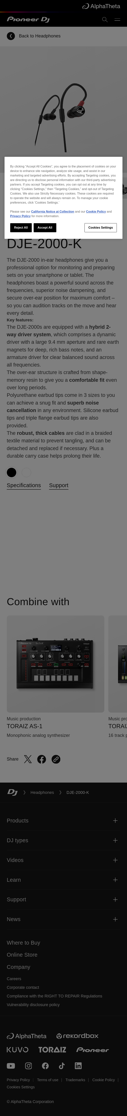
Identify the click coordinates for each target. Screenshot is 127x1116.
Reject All (21, 227)
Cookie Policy (96, 211)
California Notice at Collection (52, 211)
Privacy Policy (20, 216)
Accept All (45, 227)
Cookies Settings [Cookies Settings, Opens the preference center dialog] (100, 227)
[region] (64, 198)
